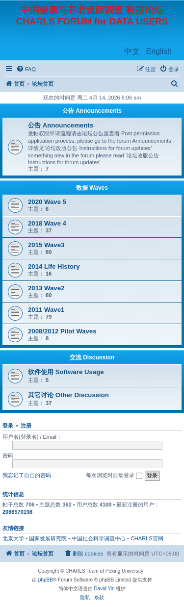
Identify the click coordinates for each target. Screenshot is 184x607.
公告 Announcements (92, 110)
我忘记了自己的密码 (26, 475)
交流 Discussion (92, 357)
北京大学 (13, 538)
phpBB (45, 579)
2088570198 (17, 512)
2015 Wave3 (46, 245)
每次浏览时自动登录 (114, 475)
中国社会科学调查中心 (99, 538)
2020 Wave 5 (47, 201)
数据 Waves (92, 187)
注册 (26, 426)
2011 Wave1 (46, 309)
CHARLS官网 (147, 538)
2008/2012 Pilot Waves (62, 331)
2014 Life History (54, 266)
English (159, 51)
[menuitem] (26, 69)
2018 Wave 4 (47, 223)
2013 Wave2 (46, 288)
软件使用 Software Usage (66, 372)
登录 (7, 426)
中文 (132, 51)
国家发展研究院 (48, 538)
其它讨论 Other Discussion (68, 395)
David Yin (104, 588)
